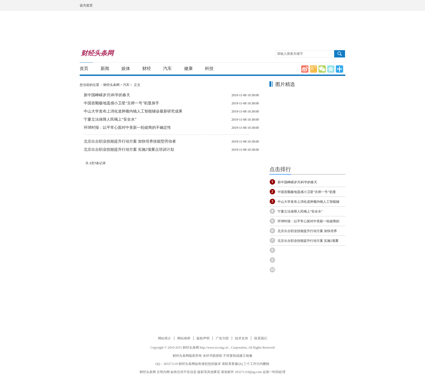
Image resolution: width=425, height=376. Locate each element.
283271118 (170, 364)
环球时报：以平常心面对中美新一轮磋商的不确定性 (127, 128)
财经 (146, 68)
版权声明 (203, 338)
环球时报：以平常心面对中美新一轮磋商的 (308, 221)
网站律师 (183, 338)
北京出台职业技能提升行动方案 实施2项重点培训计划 (129, 149)
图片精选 (285, 84)
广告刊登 (222, 338)
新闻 (105, 68)
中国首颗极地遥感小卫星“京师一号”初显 (307, 192)
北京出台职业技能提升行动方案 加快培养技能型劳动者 (130, 141)
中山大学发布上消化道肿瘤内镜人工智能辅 (308, 202)
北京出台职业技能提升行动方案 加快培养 (307, 231)
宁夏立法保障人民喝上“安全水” (110, 119)
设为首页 (86, 5)
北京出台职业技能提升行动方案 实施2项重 (308, 241)
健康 (188, 68)
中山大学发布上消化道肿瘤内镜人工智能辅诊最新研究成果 (133, 111)
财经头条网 (111, 85)
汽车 (167, 68)
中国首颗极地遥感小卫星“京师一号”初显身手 (121, 103)
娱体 (125, 68)
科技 (209, 68)
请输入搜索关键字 (290, 54)
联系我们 (260, 338)
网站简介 (164, 338)
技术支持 (241, 338)
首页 (84, 68)
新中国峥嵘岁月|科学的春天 (107, 95)
